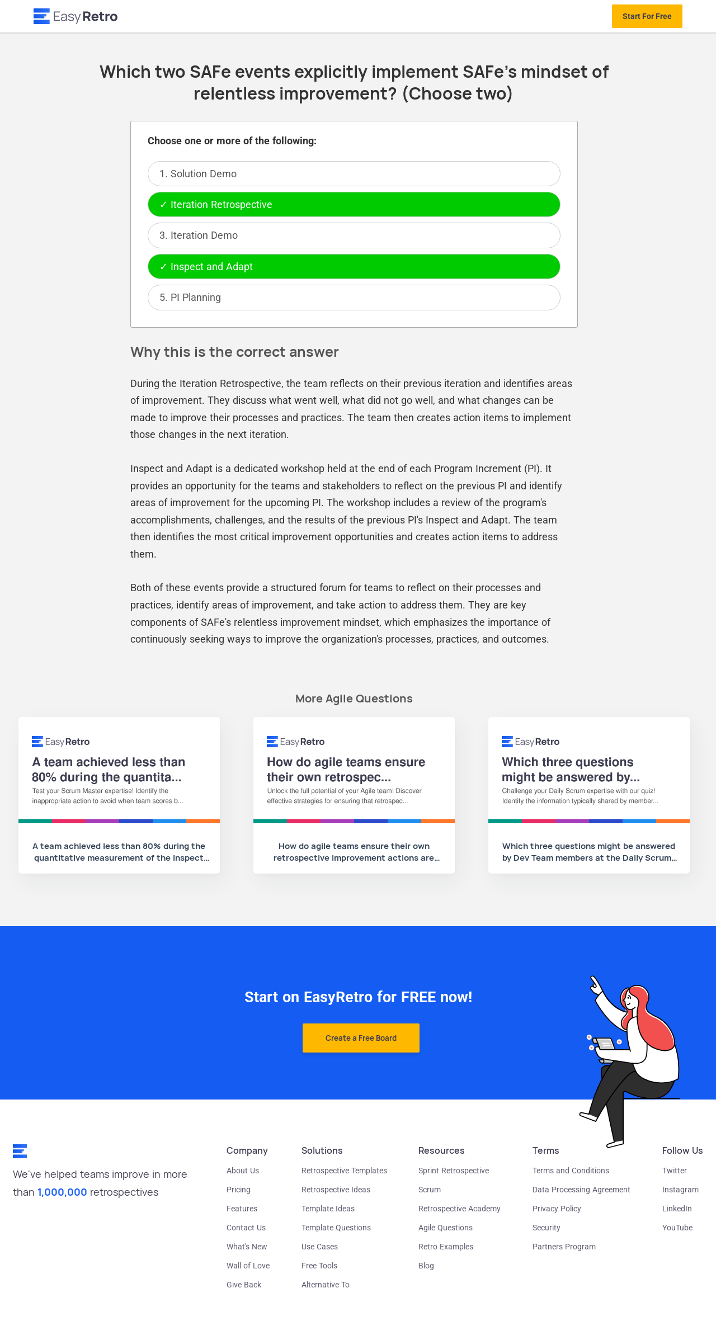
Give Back (244, 1284)
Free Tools (319, 1265)
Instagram (680, 1189)
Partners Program (564, 1246)
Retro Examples (445, 1246)
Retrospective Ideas (336, 1189)
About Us (243, 1170)
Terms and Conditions (571, 1170)
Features (242, 1208)
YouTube (677, 1227)
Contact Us (246, 1227)
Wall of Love (248, 1265)
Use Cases (320, 1246)
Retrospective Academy (459, 1208)
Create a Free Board (361, 1038)
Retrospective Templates (344, 1170)
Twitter (674, 1170)
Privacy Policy (557, 1208)
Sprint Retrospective (453, 1170)
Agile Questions (445, 1227)
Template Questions (336, 1227)
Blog (426, 1265)
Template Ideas (328, 1208)
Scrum (429, 1189)
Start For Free (647, 16)
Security (546, 1227)
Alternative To (326, 1284)
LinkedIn (677, 1208)
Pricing (239, 1189)
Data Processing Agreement (581, 1189)
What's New (247, 1246)
